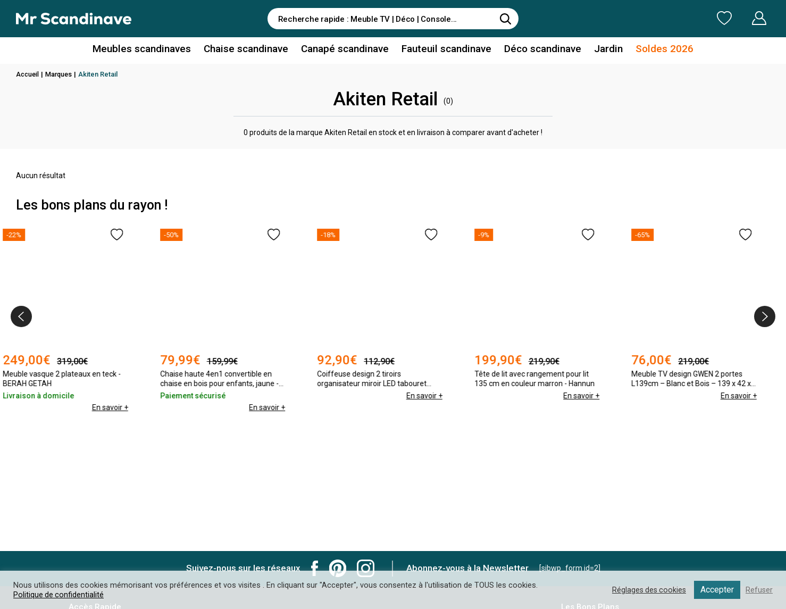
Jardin (600, 49)
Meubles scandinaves (153, 49)
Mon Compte (739, 18)
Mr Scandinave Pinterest (337, 568)
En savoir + (123, 395)
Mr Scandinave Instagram (365, 568)
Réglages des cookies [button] (647, 590)
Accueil (28, 74)
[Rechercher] (505, 18)
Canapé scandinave (347, 49)
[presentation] (21, 316)
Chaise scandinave (252, 49)
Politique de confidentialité (59, 594)
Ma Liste (668, 18)
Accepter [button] (716, 590)
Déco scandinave (537, 49)
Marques (61, 74)
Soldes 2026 (652, 49)
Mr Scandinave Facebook (315, 568)
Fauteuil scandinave (445, 49)
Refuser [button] (759, 590)
